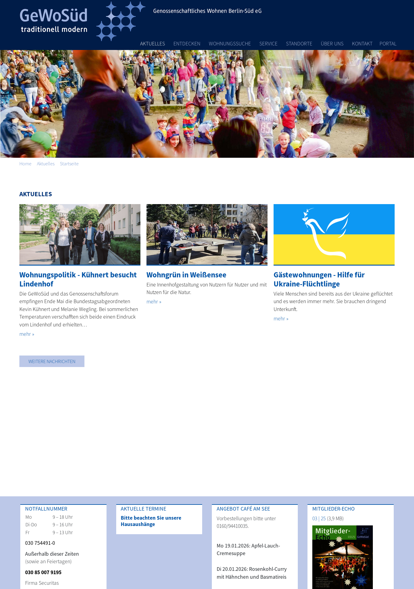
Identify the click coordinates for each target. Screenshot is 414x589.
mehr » (26, 334)
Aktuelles (152, 43)
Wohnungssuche (230, 43)
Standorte (299, 43)
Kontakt (362, 43)
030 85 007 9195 (43, 572)
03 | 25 (319, 518)
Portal (388, 43)
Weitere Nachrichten (51, 361)
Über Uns (332, 43)
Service (268, 43)
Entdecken (186, 43)
